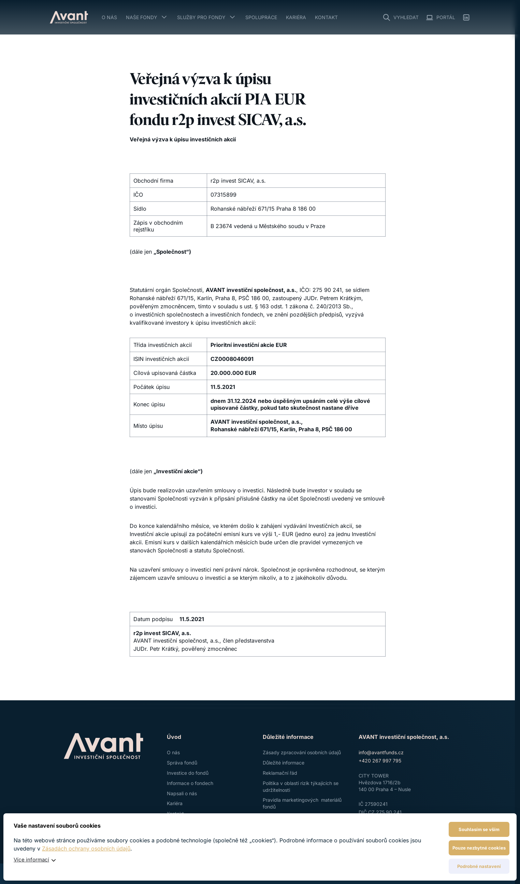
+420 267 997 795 (380, 760)
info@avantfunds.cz (381, 752)
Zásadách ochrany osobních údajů (86, 848)
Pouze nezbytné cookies (479, 848)
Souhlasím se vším (479, 829)
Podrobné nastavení (479, 866)
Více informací (31, 859)
